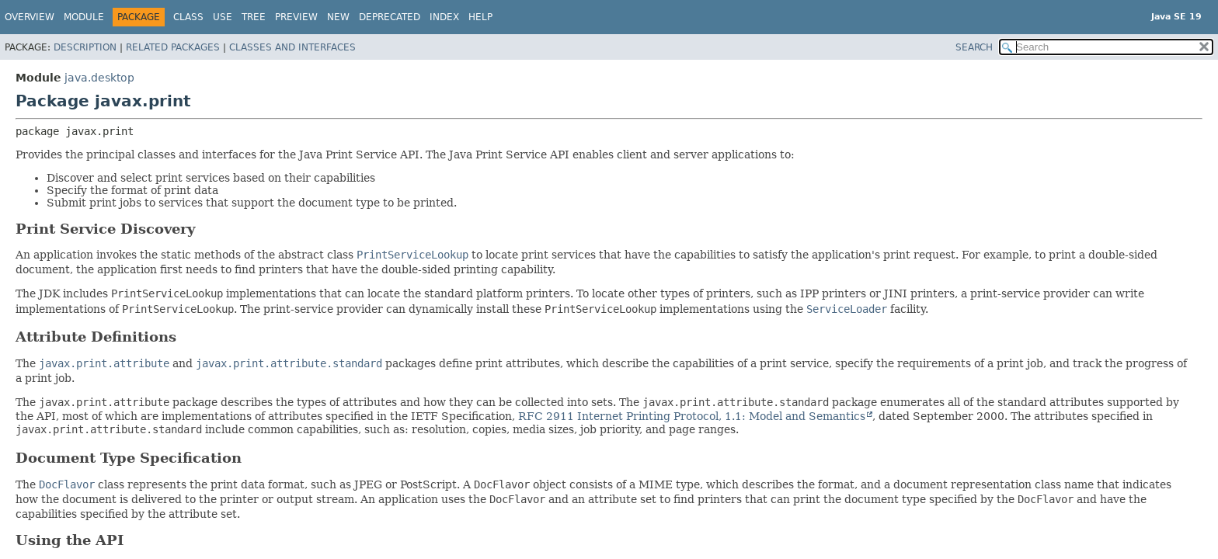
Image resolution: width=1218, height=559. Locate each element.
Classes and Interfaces (292, 47)
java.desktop (99, 77)
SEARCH (974, 47)
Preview (296, 17)
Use (222, 17)
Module (84, 17)
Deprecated (389, 17)
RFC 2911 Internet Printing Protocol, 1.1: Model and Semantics (691, 416)
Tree (254, 17)
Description (85, 47)
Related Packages (173, 47)
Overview (29, 17)
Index (444, 17)
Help (480, 17)
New (338, 17)
